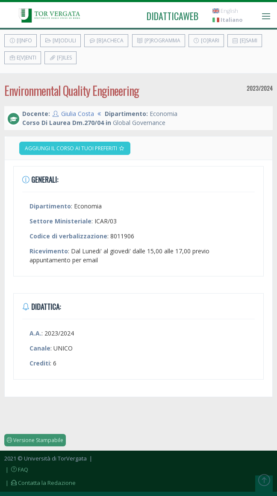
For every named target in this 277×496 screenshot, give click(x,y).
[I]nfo (20, 40)
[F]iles (60, 57)
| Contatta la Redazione (40, 483)
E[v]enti (22, 57)
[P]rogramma (158, 40)
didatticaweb (172, 16)
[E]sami (244, 40)
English (225, 11)
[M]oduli (60, 40)
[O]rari (206, 40)
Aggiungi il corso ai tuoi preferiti (75, 148)
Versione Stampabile (35, 440)
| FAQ (16, 469)
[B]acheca (106, 40)
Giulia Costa (77, 114)
